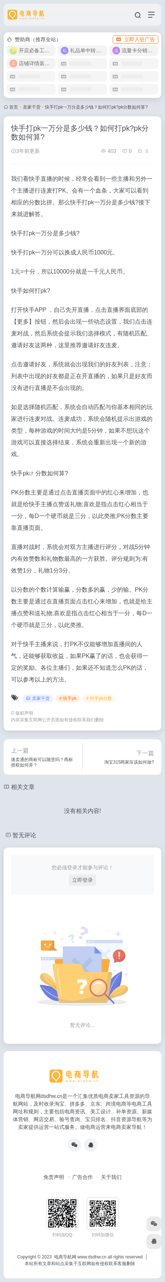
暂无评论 (24, 835)
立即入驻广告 (135, 39)
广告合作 (82, 1177)
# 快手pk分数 (99, 698)
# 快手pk (68, 698)
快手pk (20, 473)
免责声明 (53, 1177)
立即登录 (82, 880)
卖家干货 (32, 107)
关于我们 (111, 1177)
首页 (13, 107)
